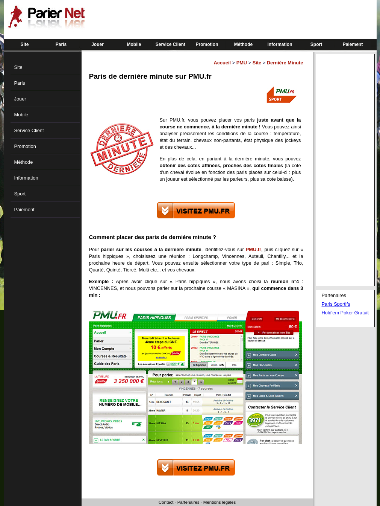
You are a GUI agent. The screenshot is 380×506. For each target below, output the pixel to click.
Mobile (134, 44)
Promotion (207, 44)
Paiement (353, 44)
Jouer (97, 44)
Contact (166, 502)
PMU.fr (253, 249)
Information (280, 44)
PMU (241, 63)
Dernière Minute (285, 63)
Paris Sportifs (336, 304)
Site (24, 44)
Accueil (222, 63)
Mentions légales (219, 502)
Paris (61, 44)
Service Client (170, 44)
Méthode (243, 44)
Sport (316, 44)
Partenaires (188, 502)
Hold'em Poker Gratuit (345, 312)
